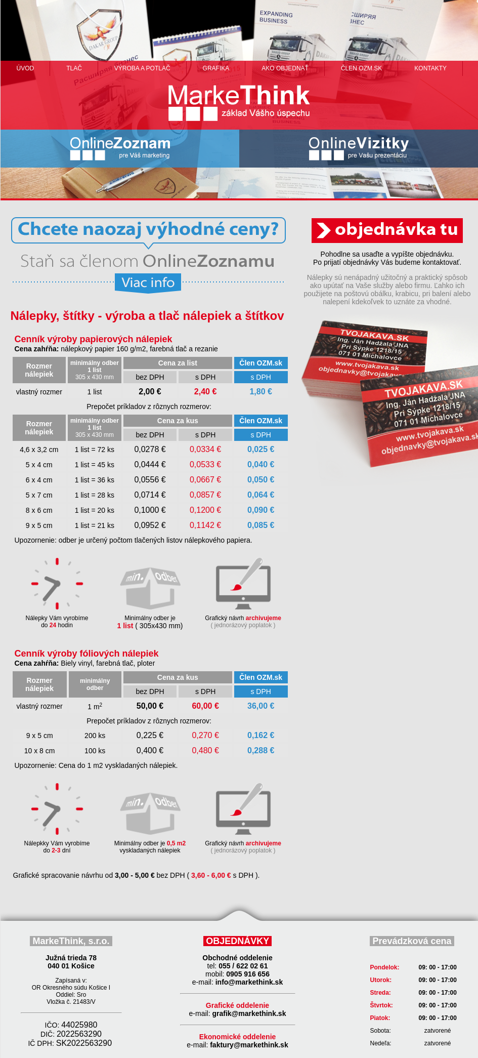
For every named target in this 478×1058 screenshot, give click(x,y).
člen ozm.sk (361, 68)
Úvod (25, 68)
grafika (216, 68)
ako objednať (285, 68)
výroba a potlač (142, 68)
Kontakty (430, 68)
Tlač (74, 68)
